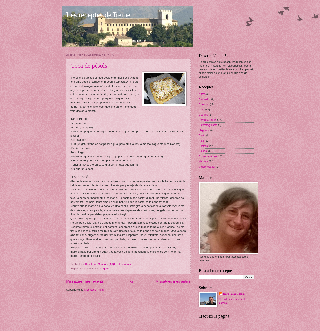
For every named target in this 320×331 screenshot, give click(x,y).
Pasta (202, 135)
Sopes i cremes (208, 156)
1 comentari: (126, 264)
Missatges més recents (85, 281)
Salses (203, 150)
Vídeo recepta (207, 166)
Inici (129, 281)
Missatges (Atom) (94, 289)
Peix (201, 140)
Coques (104, 268)
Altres (202, 94)
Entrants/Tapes (207, 119)
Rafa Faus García (234, 293)
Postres (203, 145)
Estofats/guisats (208, 125)
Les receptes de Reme (98, 15)
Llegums (204, 130)
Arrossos (204, 104)
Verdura (203, 161)
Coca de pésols (88, 65)
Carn (201, 109)
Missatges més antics (173, 281)
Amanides (204, 99)
